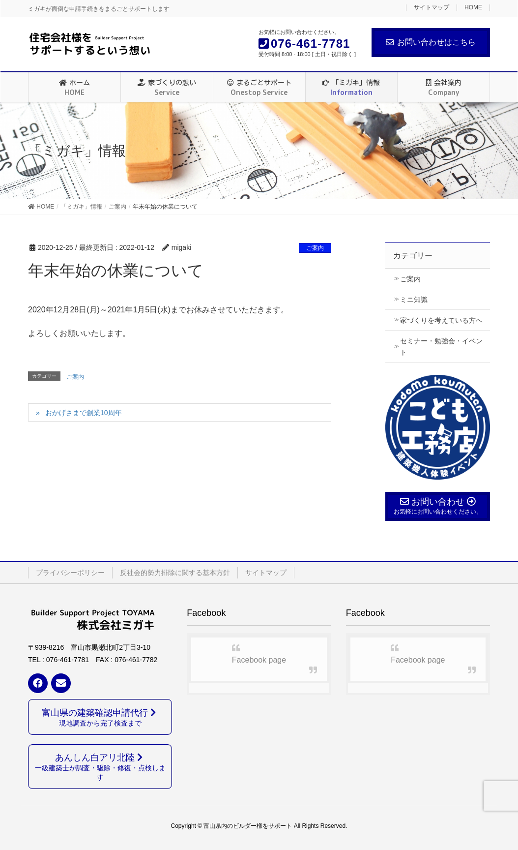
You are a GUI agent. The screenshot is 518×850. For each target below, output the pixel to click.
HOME (473, 7)
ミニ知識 (414, 300)
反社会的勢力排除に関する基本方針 (175, 573)
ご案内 (315, 247)
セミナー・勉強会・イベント (441, 346)
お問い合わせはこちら (431, 42)
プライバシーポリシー (70, 573)
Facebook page (259, 660)
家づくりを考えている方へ (441, 320)
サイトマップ (431, 7)
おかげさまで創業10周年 (83, 413)
